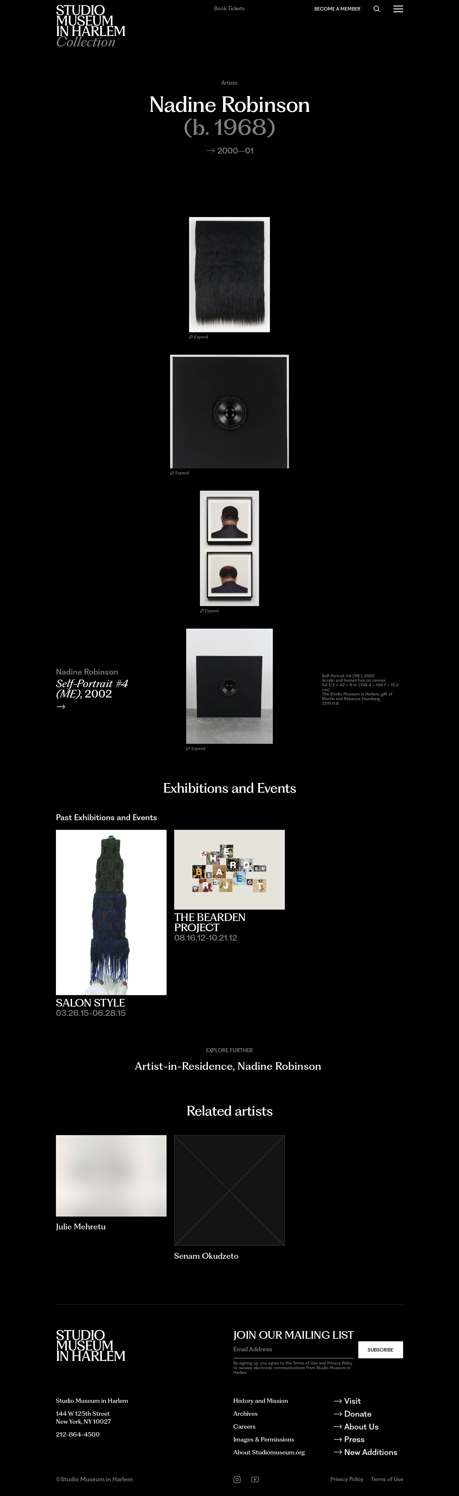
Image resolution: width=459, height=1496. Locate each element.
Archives (245, 1413)
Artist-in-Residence (184, 1066)
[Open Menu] (398, 9)
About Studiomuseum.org (269, 1452)
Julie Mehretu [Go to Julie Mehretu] (81, 1226)
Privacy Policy (346, 1479)
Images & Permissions (263, 1439)
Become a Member (337, 9)
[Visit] (373, 1402)
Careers (244, 1426)
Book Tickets (229, 8)
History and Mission (260, 1400)
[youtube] (255, 1479)
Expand (198, 337)
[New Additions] (373, 1453)
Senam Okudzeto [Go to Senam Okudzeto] (206, 1256)
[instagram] (237, 1479)
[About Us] (373, 1428)
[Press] (373, 1440)
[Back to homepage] (90, 20)
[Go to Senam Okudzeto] (229, 1190)
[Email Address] (293, 1349)
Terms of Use (387, 1479)
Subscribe (380, 1350)
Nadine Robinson (279, 1066)
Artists (229, 83)
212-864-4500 (78, 1434)
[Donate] (373, 1415)
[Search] (377, 9)
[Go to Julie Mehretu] (111, 1176)
